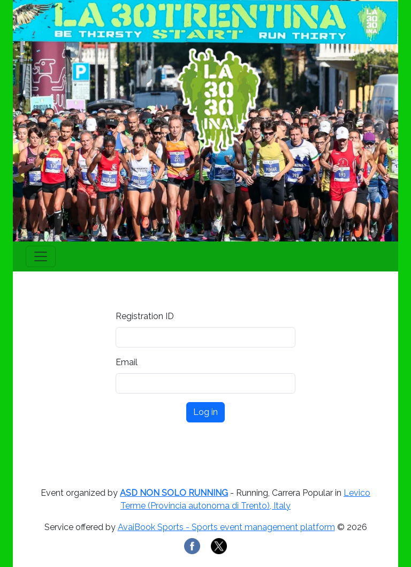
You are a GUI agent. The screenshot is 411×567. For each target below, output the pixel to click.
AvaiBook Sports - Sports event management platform (226, 527)
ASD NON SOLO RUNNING (174, 493)
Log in (205, 412)
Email (127, 362)
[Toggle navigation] (41, 256)
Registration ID (145, 316)
